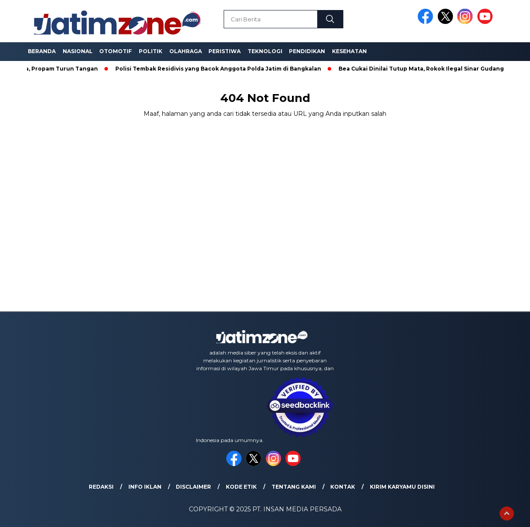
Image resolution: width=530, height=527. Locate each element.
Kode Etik (241, 486)
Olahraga (185, 51)
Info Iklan (144, 486)
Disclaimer (193, 486)
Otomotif (115, 51)
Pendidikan (307, 51)
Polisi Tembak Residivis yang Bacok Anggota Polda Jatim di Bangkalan (221, 68)
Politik (150, 51)
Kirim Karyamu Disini (402, 486)
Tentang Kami (294, 486)
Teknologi (265, 51)
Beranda (42, 51)
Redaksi (101, 486)
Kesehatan (349, 51)
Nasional (78, 51)
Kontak (342, 486)
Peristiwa (224, 51)
